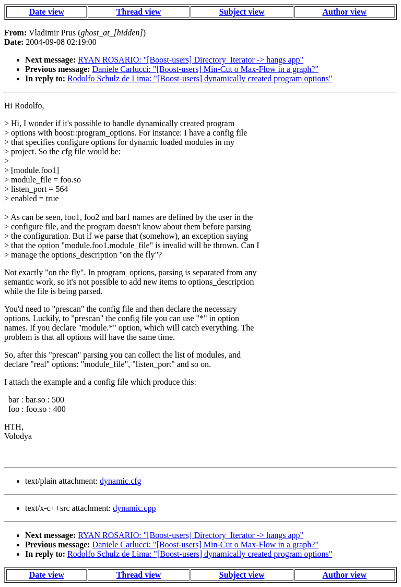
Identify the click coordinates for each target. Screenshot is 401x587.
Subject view (242, 11)
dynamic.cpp (134, 508)
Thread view (138, 11)
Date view (46, 11)
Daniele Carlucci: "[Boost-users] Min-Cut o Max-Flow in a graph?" (205, 69)
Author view (345, 11)
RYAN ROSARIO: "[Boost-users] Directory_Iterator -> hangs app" (190, 59)
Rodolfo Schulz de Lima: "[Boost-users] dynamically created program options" (199, 78)
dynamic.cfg (120, 480)
